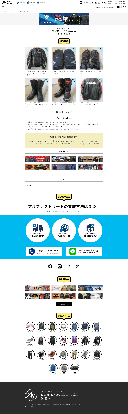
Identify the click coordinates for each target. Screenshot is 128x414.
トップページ (28, 404)
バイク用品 (30, 186)
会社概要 (68, 404)
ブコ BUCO (78, 144)
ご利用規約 (62, 404)
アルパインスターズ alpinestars (85, 141)
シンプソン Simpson (91, 144)
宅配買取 (39, 404)
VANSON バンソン (52, 144)
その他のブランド (64, 304)
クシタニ (56, 141)
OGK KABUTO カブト (36, 144)
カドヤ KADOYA (66, 144)
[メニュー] (3, 7)
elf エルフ (32, 141)
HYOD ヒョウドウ (44, 141)
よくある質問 (105, 7)
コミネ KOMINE (66, 141)
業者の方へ (98, 7)
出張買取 (34, 404)
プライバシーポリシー (76, 404)
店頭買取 (44, 404)
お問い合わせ (112, 7)
